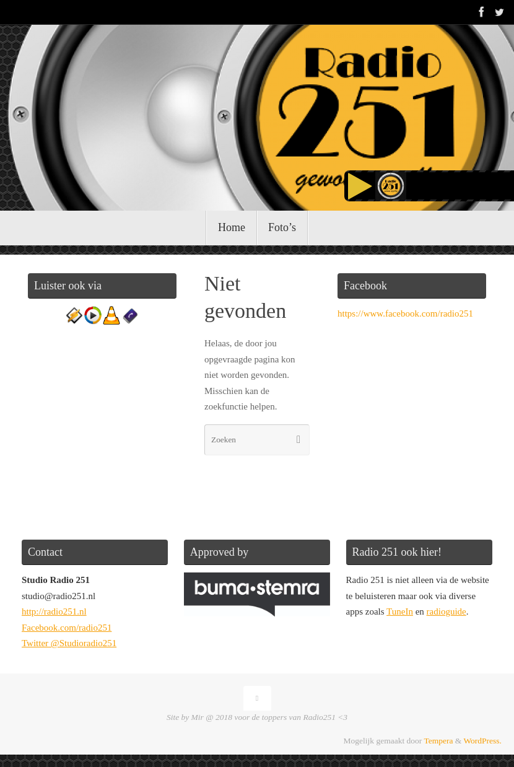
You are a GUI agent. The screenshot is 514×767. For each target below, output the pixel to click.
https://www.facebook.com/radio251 (405, 313)
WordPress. (482, 740)
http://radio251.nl (54, 611)
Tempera (438, 740)
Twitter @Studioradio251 (69, 643)
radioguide (446, 611)
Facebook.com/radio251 (66, 628)
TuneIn (399, 611)
